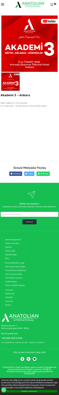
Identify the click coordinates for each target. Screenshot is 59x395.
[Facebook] (15, 174)
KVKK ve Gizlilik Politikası (13, 285)
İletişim (6, 305)
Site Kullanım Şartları (12, 278)
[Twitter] (29, 174)
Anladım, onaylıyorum (29, 391)
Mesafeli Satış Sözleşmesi (14, 270)
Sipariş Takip (8, 251)
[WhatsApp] (43, 174)
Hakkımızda (8, 294)
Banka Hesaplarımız (11, 240)
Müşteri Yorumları (10, 243)
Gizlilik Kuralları (9, 282)
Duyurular (7, 301)
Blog (5, 258)
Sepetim (7, 247)
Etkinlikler (7, 297)
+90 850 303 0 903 (11, 338)
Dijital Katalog (9, 255)
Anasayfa (7, 290)
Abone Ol (29, 222)
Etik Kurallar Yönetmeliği (13, 267)
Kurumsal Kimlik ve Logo (13, 263)
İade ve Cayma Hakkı (12, 274)
